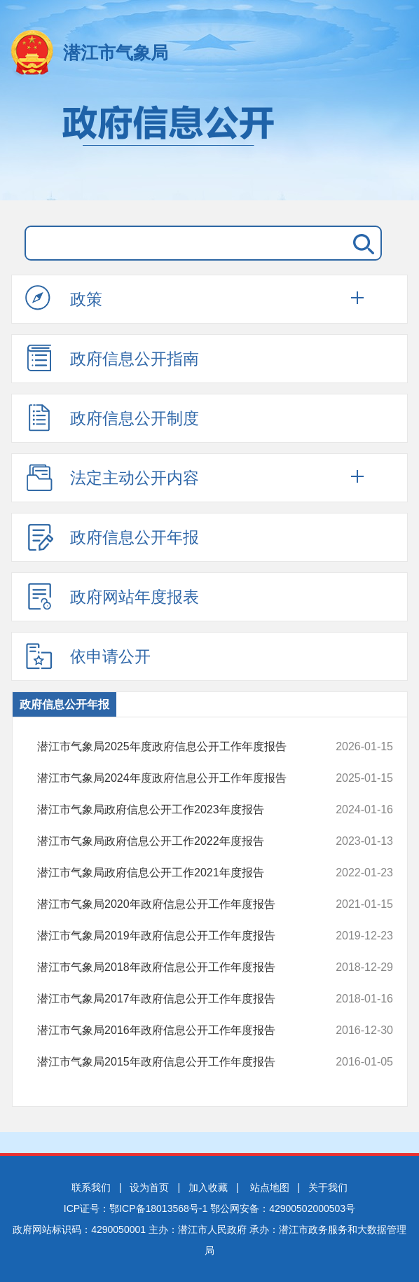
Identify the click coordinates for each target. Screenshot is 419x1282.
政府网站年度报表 (112, 596)
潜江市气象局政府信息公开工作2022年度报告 (182, 841)
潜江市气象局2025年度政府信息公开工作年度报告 (182, 746)
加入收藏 (208, 1187)
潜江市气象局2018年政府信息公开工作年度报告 (182, 967)
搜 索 (361, 243)
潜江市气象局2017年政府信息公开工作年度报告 (182, 999)
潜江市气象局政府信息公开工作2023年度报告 (182, 809)
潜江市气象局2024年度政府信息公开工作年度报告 (182, 778)
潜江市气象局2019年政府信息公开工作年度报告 (182, 936)
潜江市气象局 (115, 52)
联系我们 (91, 1187)
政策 (63, 298)
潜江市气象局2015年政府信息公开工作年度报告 (182, 1062)
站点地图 (269, 1187)
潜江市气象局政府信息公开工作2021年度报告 (182, 872)
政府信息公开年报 (112, 537)
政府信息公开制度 (112, 418)
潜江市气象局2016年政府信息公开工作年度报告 (182, 1030)
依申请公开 (88, 656)
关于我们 (328, 1187)
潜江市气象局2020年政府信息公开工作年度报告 (182, 904)
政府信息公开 (209, 145)
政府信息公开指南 (112, 358)
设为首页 (149, 1187)
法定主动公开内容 (112, 477)
